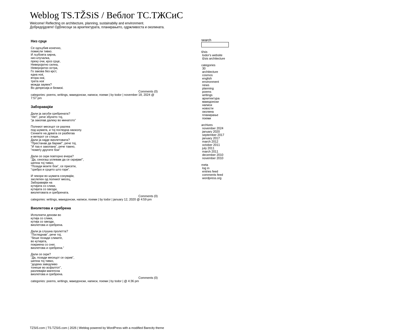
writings (62, 94)
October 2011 (211, 144)
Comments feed (212, 174)
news (205, 85)
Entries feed (210, 171)
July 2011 (208, 148)
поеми (103, 94)
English (207, 78)
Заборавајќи (42, 107)
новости (208, 108)
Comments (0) (148, 91)
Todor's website (212, 55)
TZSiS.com (37, 327)
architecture (210, 71)
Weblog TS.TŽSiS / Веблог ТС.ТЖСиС (106, 15)
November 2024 (212, 128)
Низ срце (39, 41)
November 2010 (212, 158)
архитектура (211, 98)
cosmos (207, 75)
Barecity (149, 327)
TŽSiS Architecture (213, 58)
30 (203, 68)
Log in (205, 168)
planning (208, 88)
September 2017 (213, 134)
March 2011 (210, 151)
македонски (77, 94)
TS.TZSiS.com (57, 327)
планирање (210, 115)
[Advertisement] (180, 188)
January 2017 (211, 138)
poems (51, 94)
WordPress (114, 327)
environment (210, 81)
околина (208, 111)
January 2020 (211, 131)
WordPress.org (212, 178)
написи (92, 94)
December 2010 (212, 154)
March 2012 (210, 141)
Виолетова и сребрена (51, 208)
